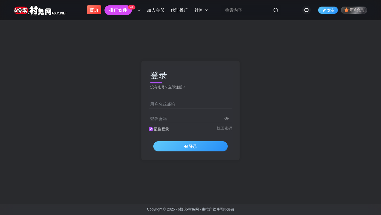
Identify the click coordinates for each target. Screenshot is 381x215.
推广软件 (212, 209)
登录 (190, 146)
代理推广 (179, 10)
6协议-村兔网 (188, 209)
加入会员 (156, 10)
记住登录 (161, 129)
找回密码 (224, 128)
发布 (328, 10)
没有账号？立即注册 (167, 87)
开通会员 (354, 9)
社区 (201, 10)
